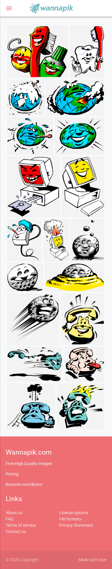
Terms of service (21, 525)
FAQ (9, 519)
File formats (70, 519)
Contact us (16, 531)
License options (73, 512)
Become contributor (24, 484)
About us (14, 512)
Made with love (92, 559)
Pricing (12, 474)
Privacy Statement (76, 525)
